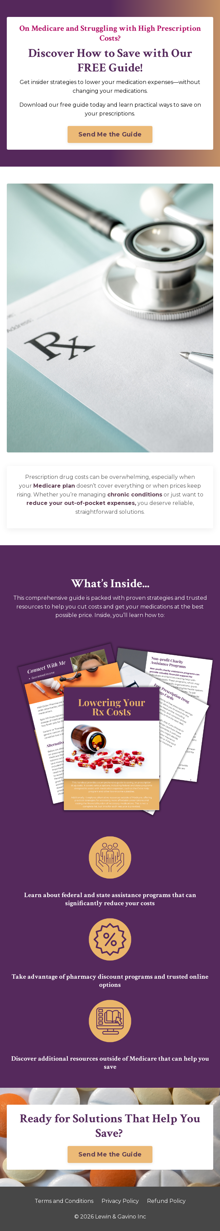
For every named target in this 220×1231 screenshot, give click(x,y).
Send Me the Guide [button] (110, 134)
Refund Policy (166, 1201)
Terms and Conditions (64, 1201)
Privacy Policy (120, 1201)
